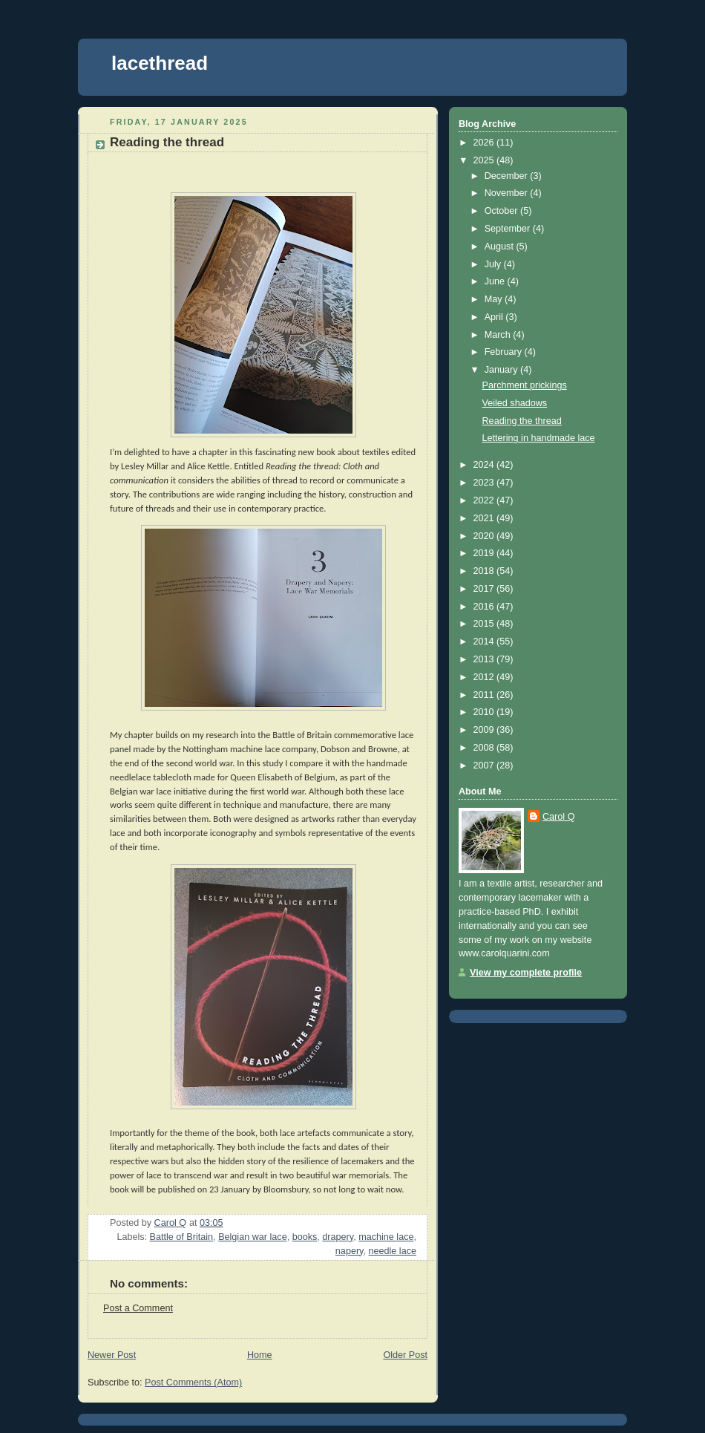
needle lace (393, 1251)
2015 (485, 623)
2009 (485, 730)
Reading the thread (522, 421)
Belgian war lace (252, 1237)
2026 (485, 142)
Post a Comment (138, 1308)
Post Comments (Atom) (193, 1382)
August (501, 246)
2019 (485, 553)
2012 (485, 677)
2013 (485, 659)
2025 (485, 160)
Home (259, 1355)
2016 (485, 606)
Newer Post (112, 1355)
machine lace (385, 1237)
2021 (485, 518)
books (305, 1237)
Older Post (405, 1355)
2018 (485, 571)
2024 (485, 465)
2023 (485, 482)
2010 (485, 712)
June (496, 281)
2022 (485, 500)
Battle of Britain (182, 1237)
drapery (337, 1237)
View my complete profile (526, 972)
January (502, 370)
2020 (485, 536)
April (495, 317)
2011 (485, 695)
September (509, 228)
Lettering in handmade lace (538, 438)
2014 (485, 641)
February (505, 352)
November (508, 193)
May (495, 299)
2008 (485, 747)
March (499, 335)
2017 (485, 589)
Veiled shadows (515, 403)
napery (349, 1251)
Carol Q (558, 817)
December (508, 176)
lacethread (159, 63)
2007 (485, 765)
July (494, 264)
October (502, 211)
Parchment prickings (524, 385)
